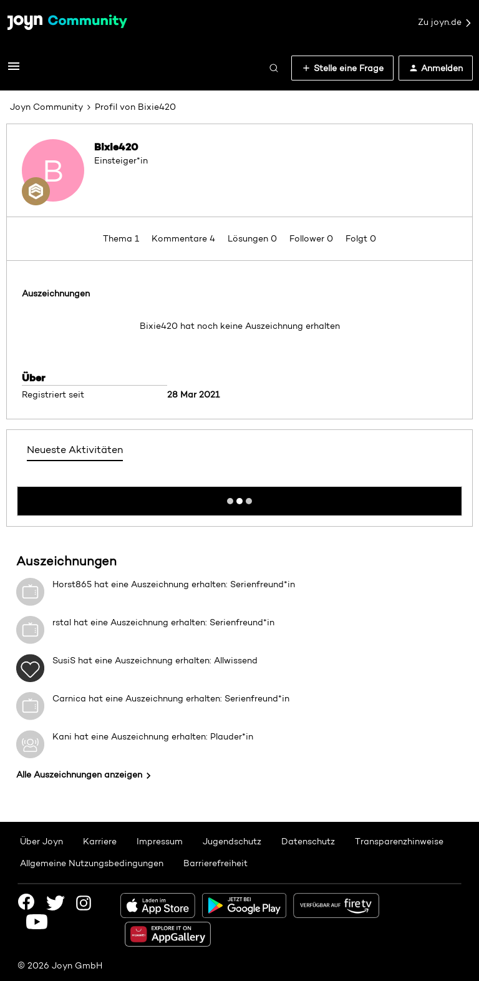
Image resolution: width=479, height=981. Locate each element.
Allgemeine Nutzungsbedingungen (91, 863)
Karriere (100, 841)
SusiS (63, 660)
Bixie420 (116, 146)
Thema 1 (122, 238)
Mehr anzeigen (239, 497)
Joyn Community (46, 107)
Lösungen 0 (253, 238)
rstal (61, 622)
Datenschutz (308, 841)
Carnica (69, 698)
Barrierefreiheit (215, 863)
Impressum (160, 841)
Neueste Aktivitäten (75, 450)
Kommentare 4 (185, 238)
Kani (62, 736)
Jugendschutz (232, 841)
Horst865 (72, 584)
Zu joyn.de (445, 22)
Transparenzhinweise (399, 841)
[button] (13, 71)
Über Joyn (41, 841)
